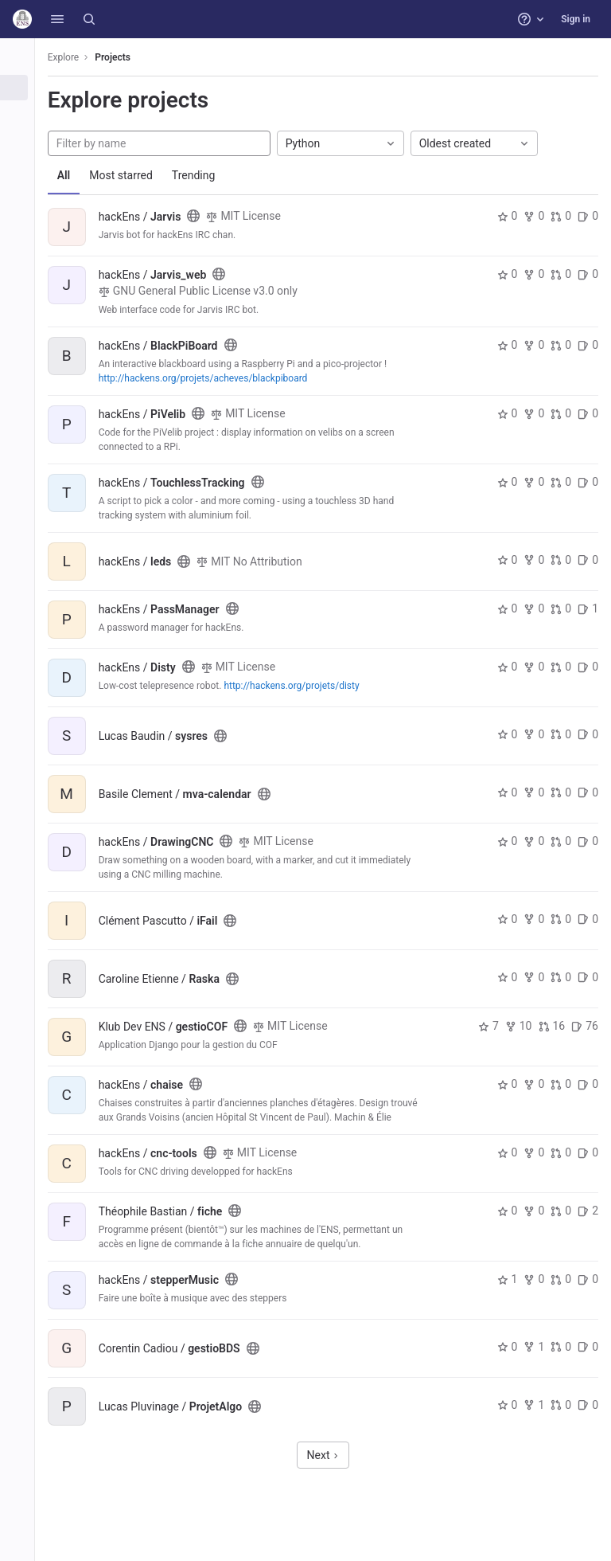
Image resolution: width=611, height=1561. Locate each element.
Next (328, 1455)
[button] (57, 19)
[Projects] (21, 87)
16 (552, 1025)
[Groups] (21, 114)
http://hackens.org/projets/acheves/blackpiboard (212, 378)
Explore (73, 57)
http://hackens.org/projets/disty (301, 685)
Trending (203, 175)
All (73, 175)
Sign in (575, 19)
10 (518, 1025)
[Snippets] (21, 166)
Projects (123, 57)
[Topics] (21, 140)
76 (584, 1025)
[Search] (89, 19)
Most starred (131, 175)
